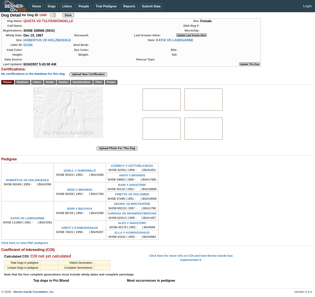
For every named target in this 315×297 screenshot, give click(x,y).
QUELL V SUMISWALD (80, 170)
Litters (67, 6)
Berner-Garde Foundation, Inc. (34, 291)
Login (307, 6)
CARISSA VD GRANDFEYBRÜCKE (132, 213)
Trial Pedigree (106, 6)
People (84, 6)
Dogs (52, 6)
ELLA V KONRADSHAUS (132, 232)
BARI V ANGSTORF (132, 184)
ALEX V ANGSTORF (132, 223)
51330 (28, 45)
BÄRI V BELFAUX (79, 208)
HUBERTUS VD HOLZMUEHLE (47, 40)
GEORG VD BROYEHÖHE (132, 203)
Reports (129, 6)
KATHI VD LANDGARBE (174, 40)
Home (36, 6)
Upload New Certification (88, 74)
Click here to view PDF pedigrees (24, 243)
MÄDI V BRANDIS (79, 189)
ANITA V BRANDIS (132, 175)
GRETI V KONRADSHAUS (80, 227)
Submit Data (151, 6)
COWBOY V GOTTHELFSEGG (132, 165)
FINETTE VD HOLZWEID (132, 194)
